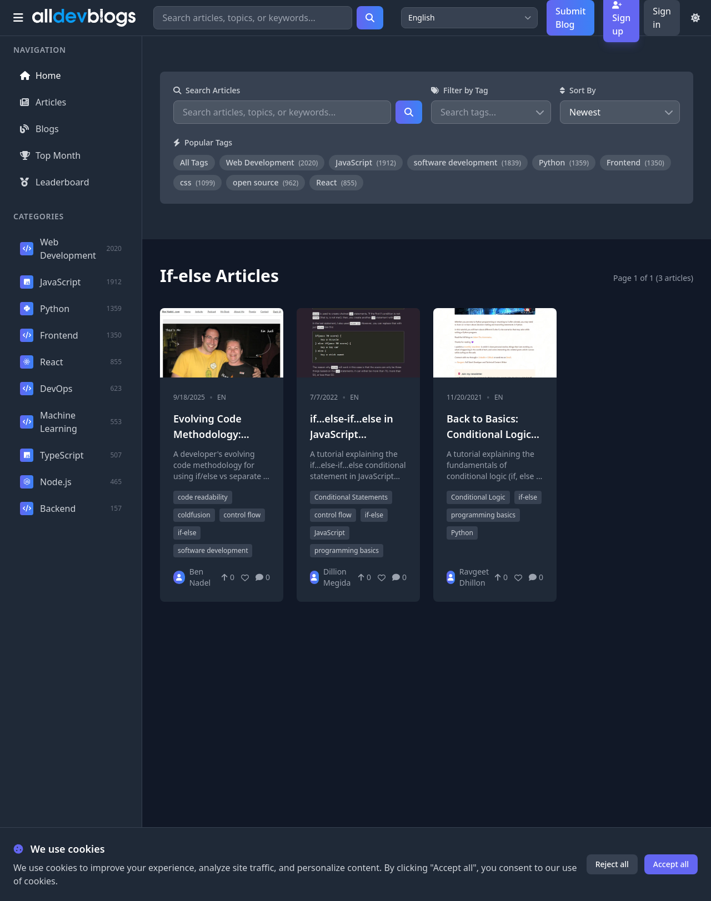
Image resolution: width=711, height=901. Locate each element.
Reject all (612, 864)
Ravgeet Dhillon (474, 577)
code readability (203, 497)
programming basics (346, 550)
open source (265, 182)
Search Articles (206, 90)
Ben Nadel (200, 577)
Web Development (272, 162)
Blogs (39, 129)
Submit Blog (570, 18)
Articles (43, 102)
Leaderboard (54, 182)
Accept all (671, 864)
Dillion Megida (337, 577)
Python (564, 162)
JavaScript (365, 162)
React (336, 182)
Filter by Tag (459, 90)
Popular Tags (202, 142)
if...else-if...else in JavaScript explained (351, 434)
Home (40, 75)
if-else (187, 532)
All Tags (194, 162)
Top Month (50, 155)
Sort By (578, 90)
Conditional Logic (478, 497)
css (197, 182)
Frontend (635, 162)
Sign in (662, 18)
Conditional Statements (351, 497)
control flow (242, 515)
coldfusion (194, 515)
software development (467, 162)
